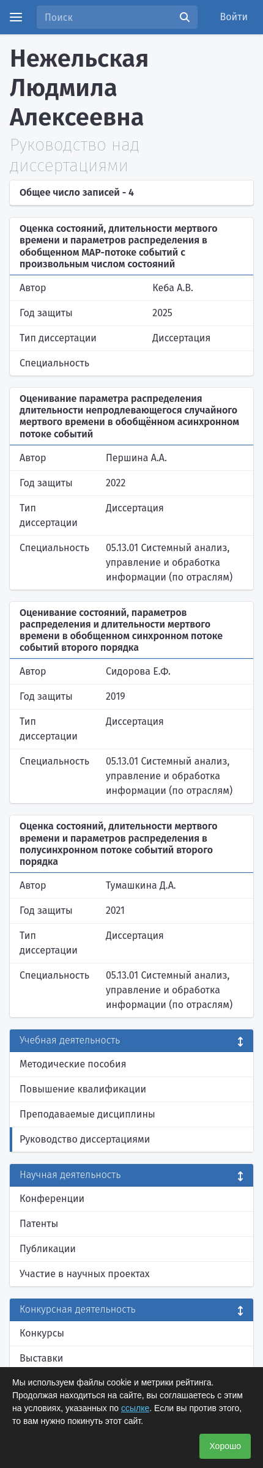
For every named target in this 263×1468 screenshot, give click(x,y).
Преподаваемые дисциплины (87, 1114)
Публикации (48, 1249)
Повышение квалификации (83, 1089)
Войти (234, 17)
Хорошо (225, 1446)
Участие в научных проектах (85, 1274)
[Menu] (16, 17)
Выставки (41, 1358)
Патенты (39, 1223)
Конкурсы (42, 1333)
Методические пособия (73, 1064)
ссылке (135, 1408)
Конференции (52, 1198)
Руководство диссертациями (85, 1139)
